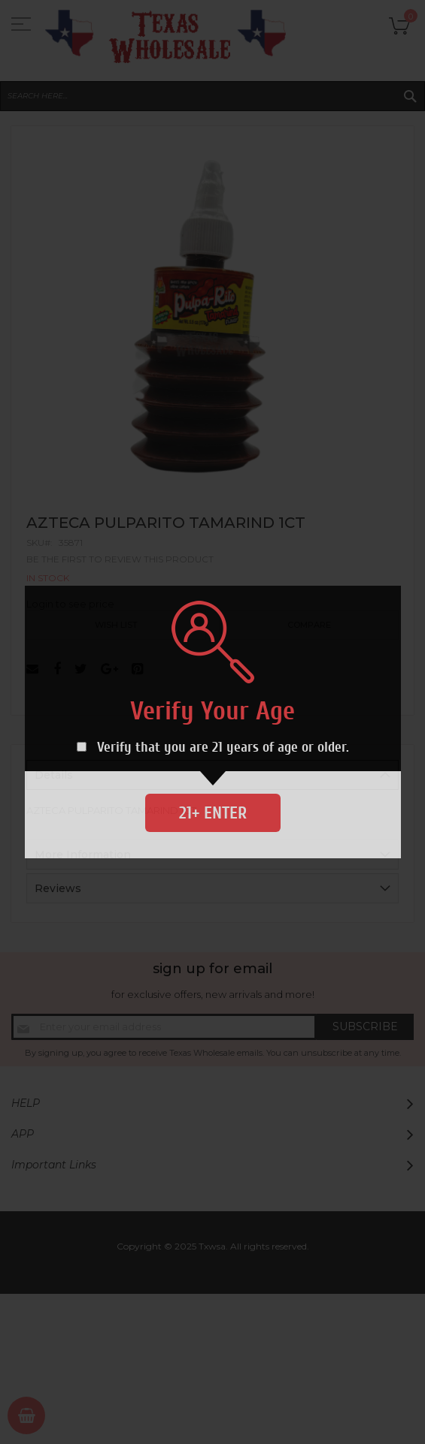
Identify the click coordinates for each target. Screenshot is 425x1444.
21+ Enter (213, 813)
